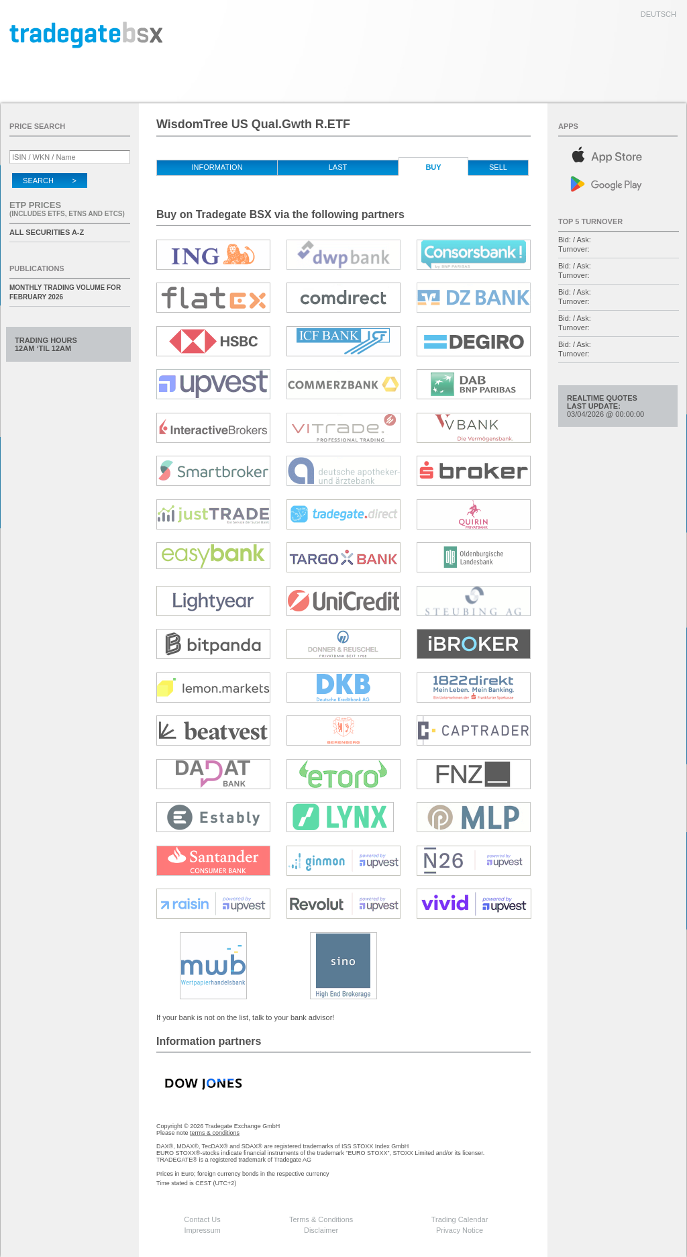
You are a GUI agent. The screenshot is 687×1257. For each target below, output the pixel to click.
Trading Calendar (459, 1219)
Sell (498, 167)
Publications (36, 268)
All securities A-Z (46, 232)
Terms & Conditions (321, 1219)
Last (338, 167)
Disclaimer (321, 1230)
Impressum (202, 1230)
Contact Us (202, 1219)
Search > (49, 181)
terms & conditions (215, 1132)
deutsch (658, 14)
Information (216, 167)
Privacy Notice (459, 1230)
